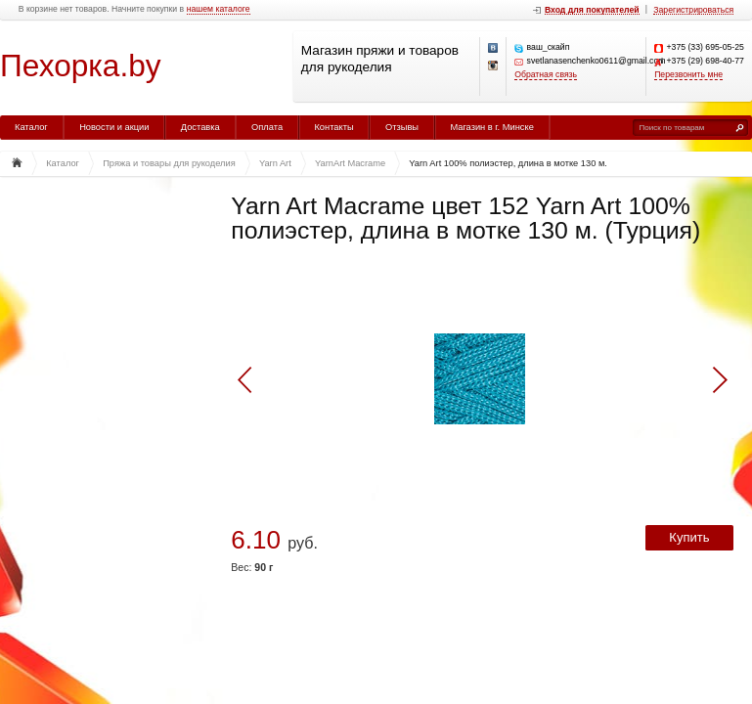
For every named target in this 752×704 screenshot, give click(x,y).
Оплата (267, 127)
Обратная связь (545, 74)
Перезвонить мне (688, 74)
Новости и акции (114, 127)
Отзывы (402, 127)
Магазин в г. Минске (491, 127)
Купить (689, 537)
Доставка (200, 127)
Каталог (31, 127)
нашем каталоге (218, 9)
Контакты (333, 127)
